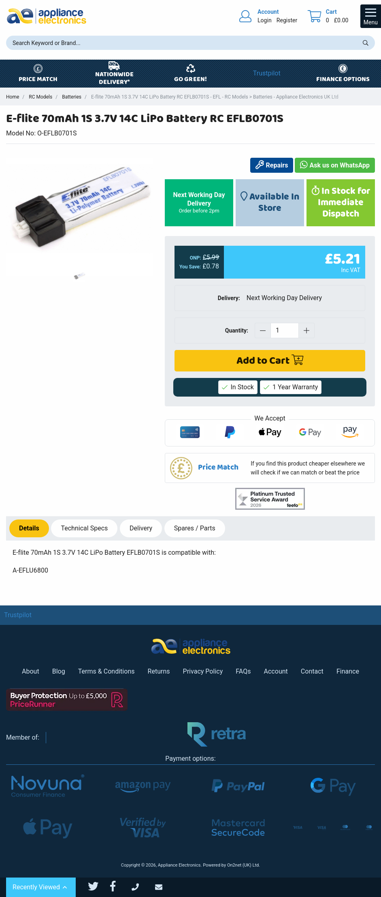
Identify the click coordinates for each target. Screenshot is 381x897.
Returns (159, 671)
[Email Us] (166, 887)
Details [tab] (29, 528)
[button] (270, 468)
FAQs (243, 671)
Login (265, 20)
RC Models (40, 97)
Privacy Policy (203, 671)
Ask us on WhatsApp (335, 165)
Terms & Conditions (106, 671)
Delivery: (229, 297)
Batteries (71, 97)
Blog (58, 671)
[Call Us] (143, 887)
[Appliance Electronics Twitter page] (98, 886)
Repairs (271, 165)
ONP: (195, 257)
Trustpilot (267, 73)
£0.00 (341, 20)
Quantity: (236, 330)
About (30, 671)
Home (12, 97)
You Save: (190, 266)
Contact (312, 671)
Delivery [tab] (141, 528)
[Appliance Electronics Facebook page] (118, 886)
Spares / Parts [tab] (194, 528)
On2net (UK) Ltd (243, 865)
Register (287, 20)
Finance (347, 671)
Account (276, 671)
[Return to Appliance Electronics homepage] (46, 16)
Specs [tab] (84, 528)
